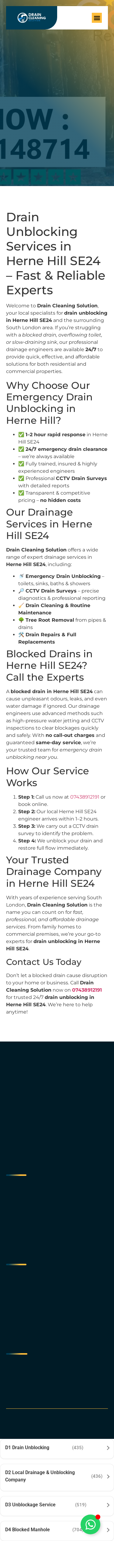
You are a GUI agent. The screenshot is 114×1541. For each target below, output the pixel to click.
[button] (97, 18)
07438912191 (84, 797)
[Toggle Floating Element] (90, 1524)
